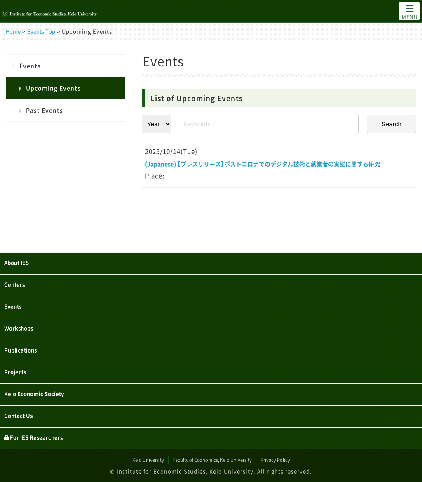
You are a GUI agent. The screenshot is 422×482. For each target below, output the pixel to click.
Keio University (127, 459)
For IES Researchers (44, 437)
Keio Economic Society (45, 390)
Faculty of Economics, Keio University (212, 459)
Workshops (24, 321)
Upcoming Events (53, 88)
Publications (26, 344)
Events (30, 65)
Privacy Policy (296, 459)
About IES (21, 252)
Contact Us (24, 414)
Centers (18, 275)
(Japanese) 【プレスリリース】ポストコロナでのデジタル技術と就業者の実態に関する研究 (277, 170)
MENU (410, 11)
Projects (19, 367)
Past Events (44, 110)
